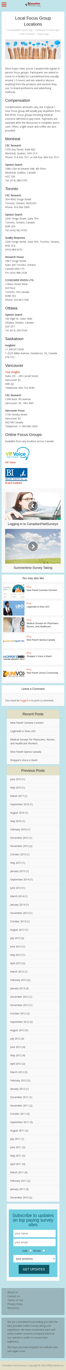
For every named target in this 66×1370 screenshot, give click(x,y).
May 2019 (15, 787)
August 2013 (17, 929)
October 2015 (18, 854)
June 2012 (15, 1047)
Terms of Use (15, 1300)
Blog (29, 586)
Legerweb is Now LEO (38, 606)
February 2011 (18, 1180)
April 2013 (15, 963)
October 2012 (18, 1013)
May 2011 (15, 1155)
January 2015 (17, 871)
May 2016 (15, 821)
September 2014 (19, 879)
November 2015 (19, 846)
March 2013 (17, 971)
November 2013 (19, 913)
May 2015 (15, 862)
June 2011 (15, 1147)
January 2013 (17, 988)
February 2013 (18, 980)
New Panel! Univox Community (42, 672)
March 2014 (17, 896)
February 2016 (18, 829)
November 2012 (19, 1005)
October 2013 (18, 921)
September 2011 (19, 1122)
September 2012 (19, 1021)
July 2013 (15, 938)
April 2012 (15, 1063)
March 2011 (17, 1172)
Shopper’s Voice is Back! (39, 656)
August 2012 (17, 1030)
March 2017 (17, 796)
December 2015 (19, 837)
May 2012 (15, 1055)
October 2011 (18, 1113)
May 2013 (15, 955)
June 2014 (15, 888)
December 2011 (19, 1097)
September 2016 (19, 804)
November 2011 (19, 1105)
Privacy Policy (15, 1304)
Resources (13, 1308)
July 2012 (15, 1038)
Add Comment (27, 34)
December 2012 (19, 996)
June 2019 (15, 779)
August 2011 (17, 1130)
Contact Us (13, 1296)
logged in (25, 700)
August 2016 (17, 812)
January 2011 (17, 1189)
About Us (12, 1292)
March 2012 (17, 1072)
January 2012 (17, 1088)
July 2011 (15, 1139)
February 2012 (18, 1080)
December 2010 (19, 1197)
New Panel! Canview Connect (42, 590)
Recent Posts (33, 714)
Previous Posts (33, 770)
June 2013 (15, 946)
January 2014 (17, 904)
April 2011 (15, 1164)
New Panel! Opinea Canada (41, 640)
